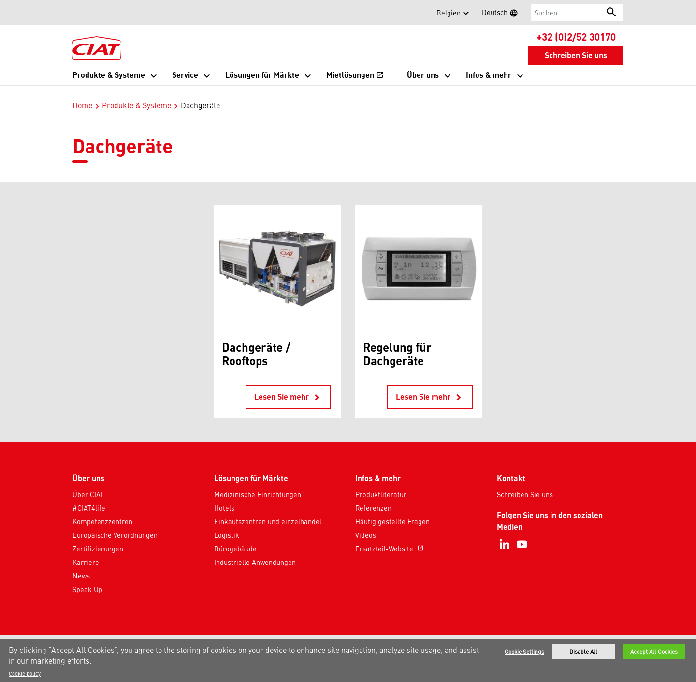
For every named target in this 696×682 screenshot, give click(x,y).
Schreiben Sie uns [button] (576, 54)
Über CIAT (88, 484)
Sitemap (421, 637)
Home (82, 94)
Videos (365, 525)
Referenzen (373, 498)
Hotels (224, 498)
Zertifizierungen (97, 538)
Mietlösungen (355, 75)
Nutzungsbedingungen (366, 637)
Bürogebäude (235, 538)
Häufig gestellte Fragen (392, 511)
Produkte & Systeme (136, 94)
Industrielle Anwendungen (255, 552)
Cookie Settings (524, 651)
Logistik (226, 525)
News (81, 565)
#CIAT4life (88, 498)
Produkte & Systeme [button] (108, 74)
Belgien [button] (448, 12)
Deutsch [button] (503, 13)
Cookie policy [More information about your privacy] (25, 673)
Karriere (85, 552)
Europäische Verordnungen (115, 525)
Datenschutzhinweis (293, 637)
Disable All (583, 651)
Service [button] (185, 74)
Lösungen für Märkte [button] (262, 74)
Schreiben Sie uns (525, 484)
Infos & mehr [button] (488, 74)
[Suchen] (565, 12)
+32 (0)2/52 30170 (576, 36)
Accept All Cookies (654, 651)
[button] (78, 12)
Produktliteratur (380, 484)
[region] (348, 660)
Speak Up (87, 579)
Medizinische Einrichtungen (257, 484)
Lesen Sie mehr (288, 387)
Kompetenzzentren (102, 511)
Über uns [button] (423, 74)
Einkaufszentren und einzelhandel (267, 511)
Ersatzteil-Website (390, 538)
